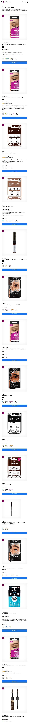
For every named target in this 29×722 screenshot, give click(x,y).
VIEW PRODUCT (14, 62)
